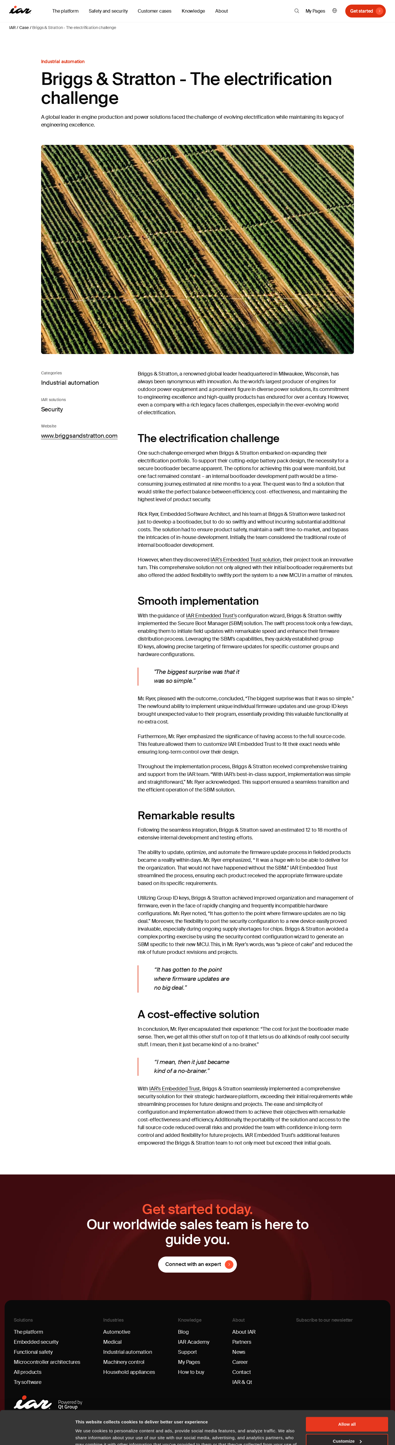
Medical (112, 1342)
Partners (241, 1342)
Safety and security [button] (108, 11)
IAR (12, 27)
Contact (241, 1372)
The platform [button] (65, 11)
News (238, 1352)
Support (187, 1352)
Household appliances (129, 1372)
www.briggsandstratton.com (79, 436)
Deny (347, 1424)
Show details (88, 1433)
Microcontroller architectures (47, 1362)
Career (240, 1362)
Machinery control (123, 1362)
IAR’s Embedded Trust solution (245, 559)
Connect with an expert (193, 1264)
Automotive (116, 1332)
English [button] (334, 11)
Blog (183, 1332)
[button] (297, 11)
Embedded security (36, 1342)
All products (27, 1372)
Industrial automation (127, 1352)
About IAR (244, 1332)
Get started (361, 11)
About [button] (221, 11)
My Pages (315, 11)
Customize (347, 1407)
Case (23, 27)
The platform (28, 1332)
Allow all (347, 1390)
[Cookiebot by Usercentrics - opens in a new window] (37, 1434)
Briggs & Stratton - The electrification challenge (74, 27)
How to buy (191, 1372)
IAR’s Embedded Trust (174, 1088)
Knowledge (190, 1320)
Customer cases (154, 11)
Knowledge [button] (193, 11)
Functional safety (33, 1352)
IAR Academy (193, 1342)
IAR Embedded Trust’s (211, 615)
